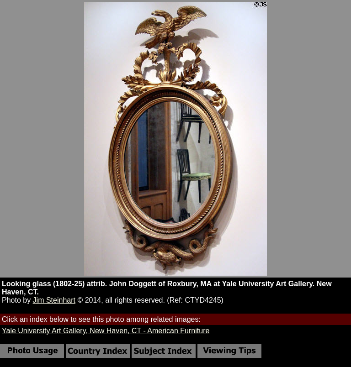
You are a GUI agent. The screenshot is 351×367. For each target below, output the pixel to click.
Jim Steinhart (54, 300)
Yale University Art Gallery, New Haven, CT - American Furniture (105, 331)
